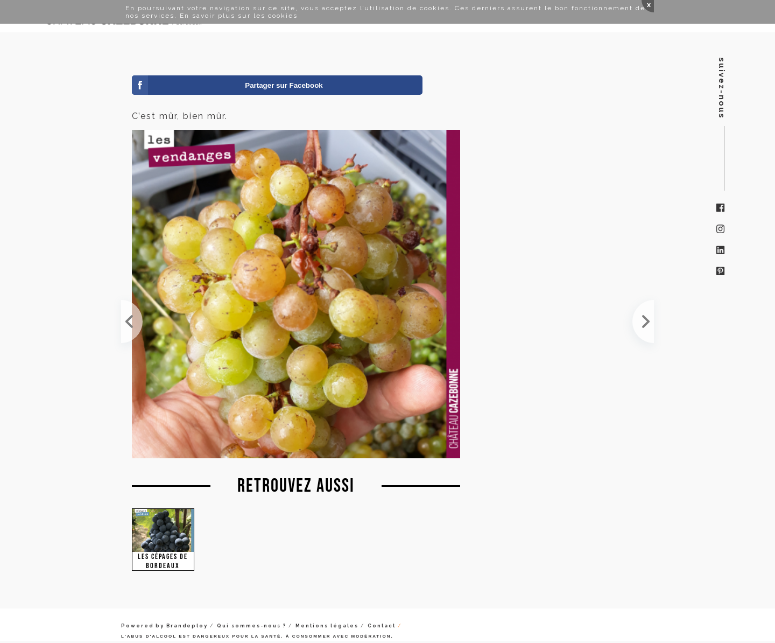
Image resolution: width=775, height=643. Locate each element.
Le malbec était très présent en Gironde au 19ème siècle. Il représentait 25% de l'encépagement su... (643, 321)
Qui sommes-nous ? (251, 625)
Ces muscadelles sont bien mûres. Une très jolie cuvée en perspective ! (132, 321)
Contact (382, 625)
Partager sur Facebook (283, 85)
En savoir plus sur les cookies (239, 15)
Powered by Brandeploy (164, 625)
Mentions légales (326, 625)
